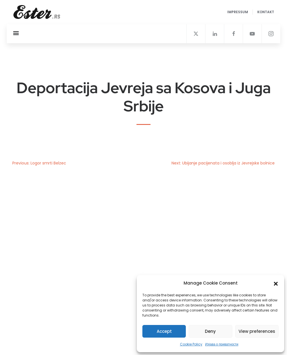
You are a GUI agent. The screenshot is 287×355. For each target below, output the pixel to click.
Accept (164, 331)
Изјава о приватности (222, 344)
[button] (276, 283)
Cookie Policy (191, 344)
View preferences (257, 331)
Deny (210, 331)
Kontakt (265, 12)
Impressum (237, 12)
